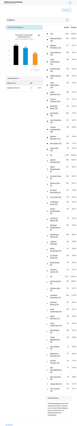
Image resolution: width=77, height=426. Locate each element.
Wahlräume (66, 10)
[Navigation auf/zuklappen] (70, 3)
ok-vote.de (9, 425)
